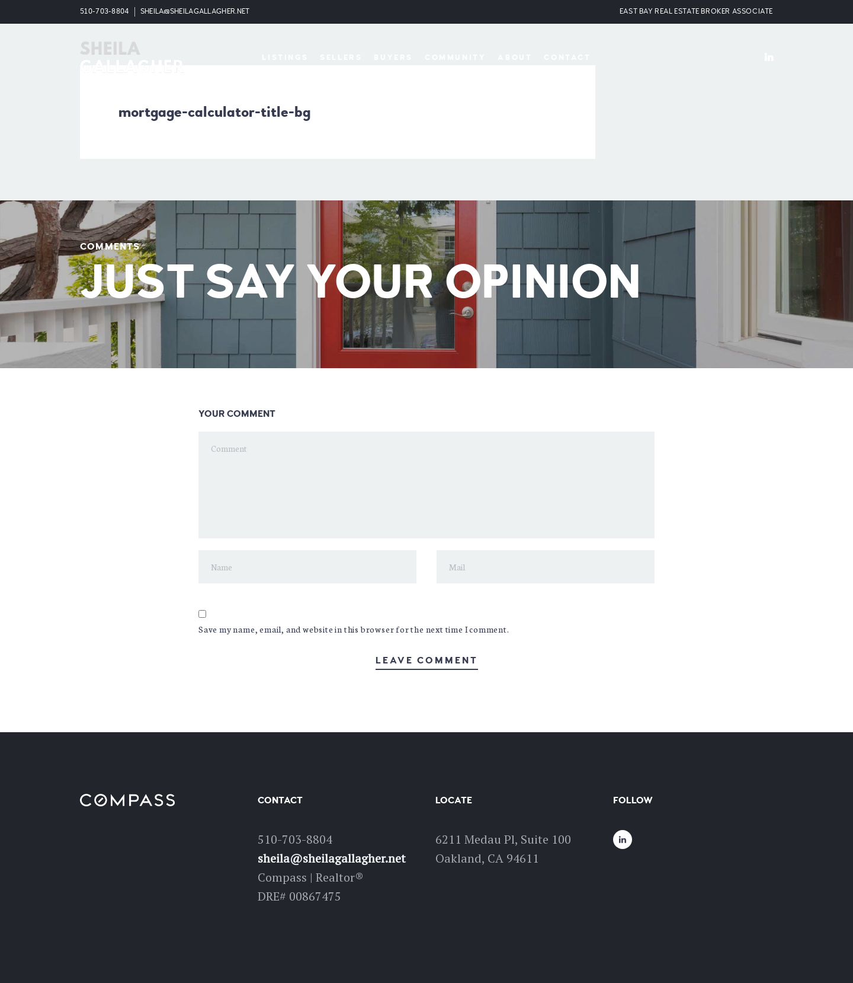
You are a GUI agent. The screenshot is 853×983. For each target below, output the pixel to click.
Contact (567, 57)
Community (455, 57)
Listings (285, 57)
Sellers (341, 57)
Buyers (393, 57)
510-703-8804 (104, 11)
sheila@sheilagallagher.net (195, 11)
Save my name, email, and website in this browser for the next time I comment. (353, 629)
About (515, 57)
